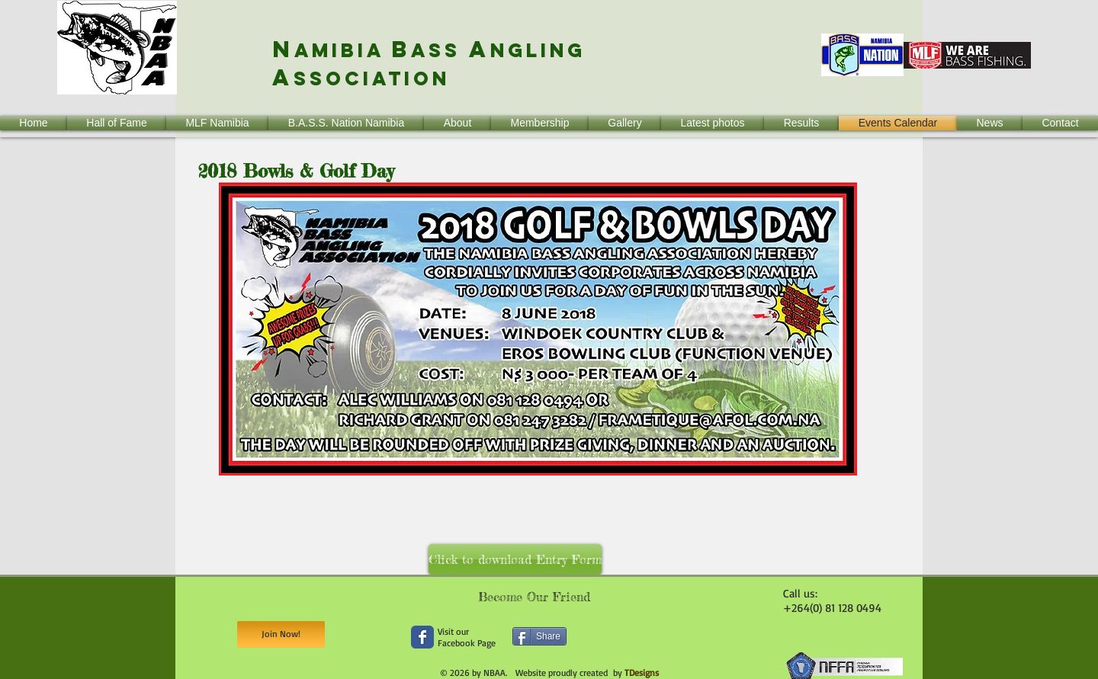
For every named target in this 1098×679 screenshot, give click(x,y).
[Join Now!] (281, 634)
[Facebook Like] (697, 648)
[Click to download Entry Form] (515, 559)
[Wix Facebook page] (422, 637)
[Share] (539, 636)
